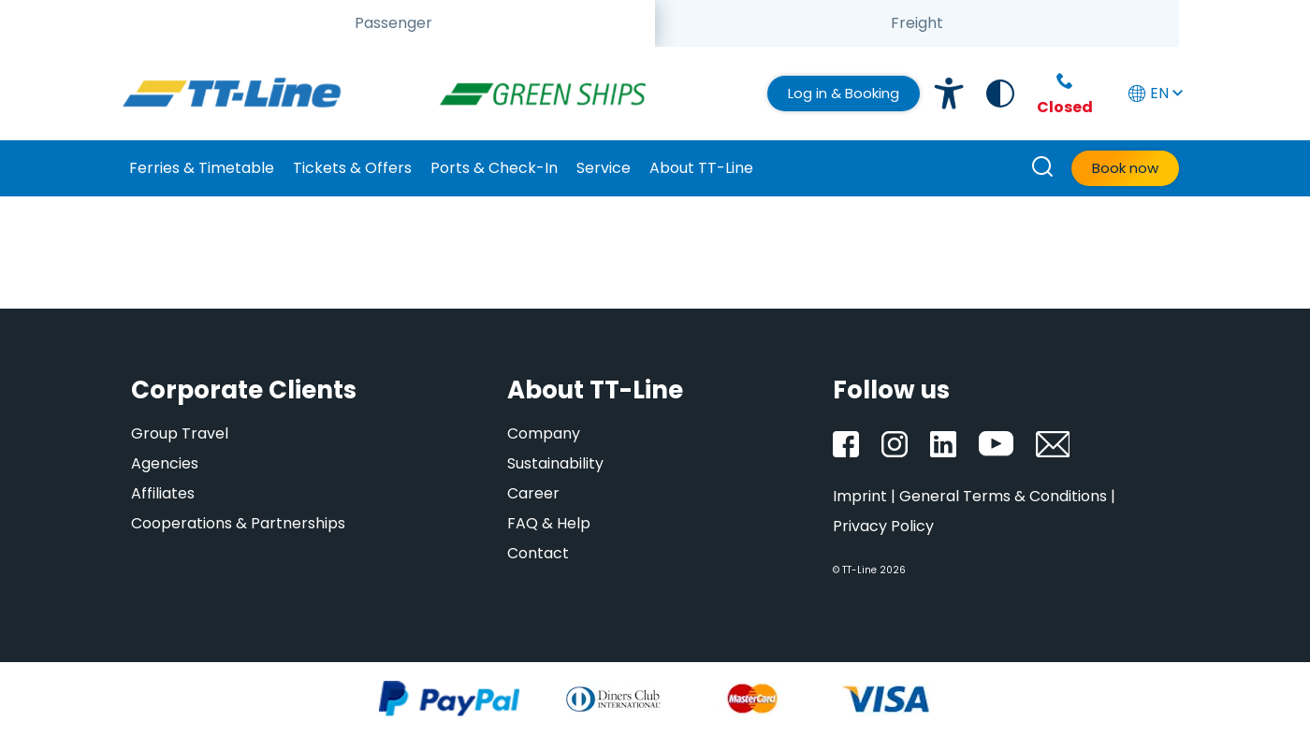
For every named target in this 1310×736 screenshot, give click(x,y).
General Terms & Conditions (1003, 496)
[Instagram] (894, 444)
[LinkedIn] (943, 444)
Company (543, 433)
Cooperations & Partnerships (238, 523)
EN (1153, 93)
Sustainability (555, 463)
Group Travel (179, 433)
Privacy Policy (883, 526)
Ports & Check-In (494, 168)
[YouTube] (996, 444)
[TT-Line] (232, 93)
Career (533, 493)
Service (603, 168)
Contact (538, 553)
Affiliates (163, 493)
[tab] (393, 23)
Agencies (164, 463)
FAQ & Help (548, 523)
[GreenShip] (550, 93)
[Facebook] (846, 444)
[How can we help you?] (1042, 168)
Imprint (860, 496)
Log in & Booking (843, 93)
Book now (1125, 168)
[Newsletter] (1053, 444)
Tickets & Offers (352, 168)
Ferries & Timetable (201, 168)
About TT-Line (701, 168)
